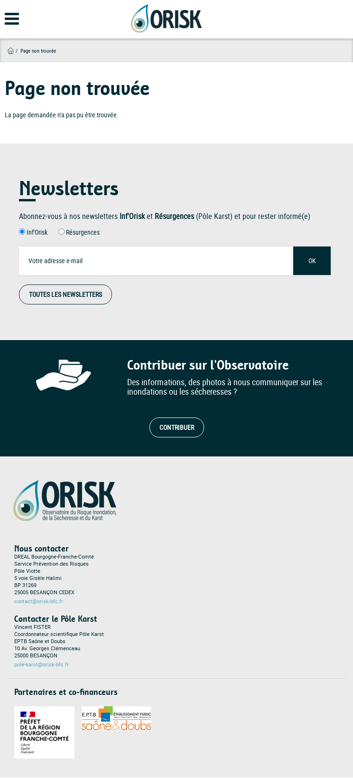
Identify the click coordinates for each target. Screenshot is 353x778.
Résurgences (83, 232)
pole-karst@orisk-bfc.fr (41, 664)
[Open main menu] (5, 22)
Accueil (10, 50)
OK (312, 260)
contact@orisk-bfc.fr (38, 601)
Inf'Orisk (37, 232)
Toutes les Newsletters (65, 294)
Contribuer (176, 427)
